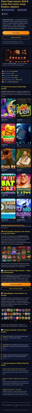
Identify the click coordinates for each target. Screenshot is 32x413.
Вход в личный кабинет (16, 288)
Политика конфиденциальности (8, 405)
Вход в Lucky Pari (16, 37)
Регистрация (16, 33)
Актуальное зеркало (16, 284)
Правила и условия (19, 405)
